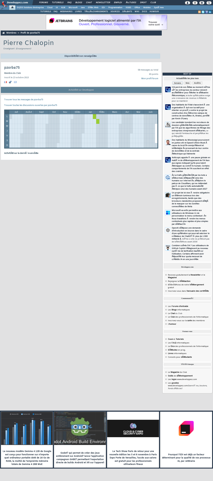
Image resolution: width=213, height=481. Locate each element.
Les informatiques (179, 310)
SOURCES (115, 11)
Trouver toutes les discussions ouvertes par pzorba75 (30, 105)
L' (172, 324)
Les (178, 306)
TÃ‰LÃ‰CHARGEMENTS (96, 11)
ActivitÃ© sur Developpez (81, 90)
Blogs (78, 2)
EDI (103, 7)
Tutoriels (58, 2)
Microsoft (73, 7)
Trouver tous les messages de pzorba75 (23, 99)
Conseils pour (180, 357)
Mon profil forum (149, 78)
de (180, 376)
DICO (144, 11)
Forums (43, 2)
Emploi (118, 2)
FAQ (69, 2)
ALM (63, 7)
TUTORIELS (45, 11)
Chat (89, 2)
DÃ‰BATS (127, 11)
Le (171, 313)
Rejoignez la (179, 281)
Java (83, 7)
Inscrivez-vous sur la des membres (186, 321)
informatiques (177, 353)
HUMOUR (154, 11)
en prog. (177, 350)
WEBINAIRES (66, 11)
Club (153, 2)
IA (57, 7)
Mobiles (147, 7)
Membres (11, 33)
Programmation (115, 7)
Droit (143, 2)
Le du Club (177, 372)
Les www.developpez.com (182, 379)
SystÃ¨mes (159, 7)
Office (137, 7)
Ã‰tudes (130, 2)
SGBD (128, 7)
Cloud (49, 7)
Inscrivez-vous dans (188, 291)
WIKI (137, 11)
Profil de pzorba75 (30, 33)
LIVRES (78, 11)
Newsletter (103, 2)
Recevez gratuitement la (184, 275)
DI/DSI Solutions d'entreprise (30, 7)
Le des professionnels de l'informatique (188, 317)
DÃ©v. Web (93, 7)
